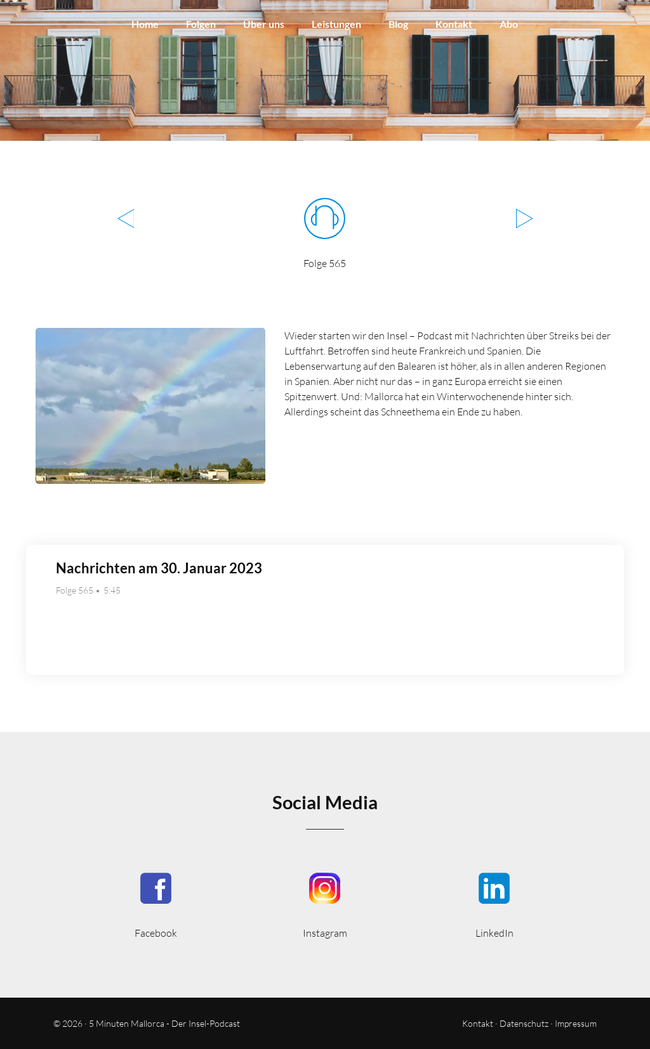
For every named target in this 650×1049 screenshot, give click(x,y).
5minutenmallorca (325, 904)
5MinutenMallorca (156, 904)
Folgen (201, 24)
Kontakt (453, 24)
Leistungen (336, 24)
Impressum (576, 1023)
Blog (398, 24)
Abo (509, 24)
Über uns (263, 24)
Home (145, 24)
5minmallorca (494, 904)
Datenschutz (524, 1023)
